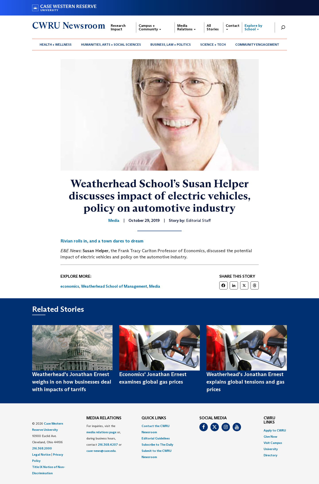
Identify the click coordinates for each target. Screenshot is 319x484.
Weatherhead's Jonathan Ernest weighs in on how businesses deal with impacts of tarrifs (71, 382)
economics (69, 286)
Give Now (270, 437)
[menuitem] (55, 44)
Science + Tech (213, 45)
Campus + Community (150, 27)
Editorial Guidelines (156, 438)
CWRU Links (269, 420)
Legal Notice (41, 455)
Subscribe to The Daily (157, 445)
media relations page (101, 432)
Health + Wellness (56, 45)
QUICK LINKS (154, 418)
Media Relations (186, 27)
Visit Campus (273, 443)
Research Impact (118, 27)
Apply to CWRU (275, 430)
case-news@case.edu (101, 451)
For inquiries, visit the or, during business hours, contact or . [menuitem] (104, 438)
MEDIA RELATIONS (103, 418)
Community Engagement (257, 45)
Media (154, 286)
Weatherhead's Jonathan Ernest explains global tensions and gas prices (245, 382)
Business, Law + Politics (170, 45)
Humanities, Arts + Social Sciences (111, 45)
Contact (232, 26)
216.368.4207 (108, 445)
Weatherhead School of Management (114, 286)
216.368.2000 (42, 448)
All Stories (213, 27)
